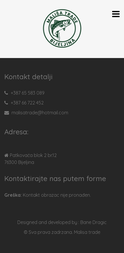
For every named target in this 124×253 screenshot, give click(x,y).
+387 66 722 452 (27, 103)
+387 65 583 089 (28, 93)
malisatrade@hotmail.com (40, 112)
